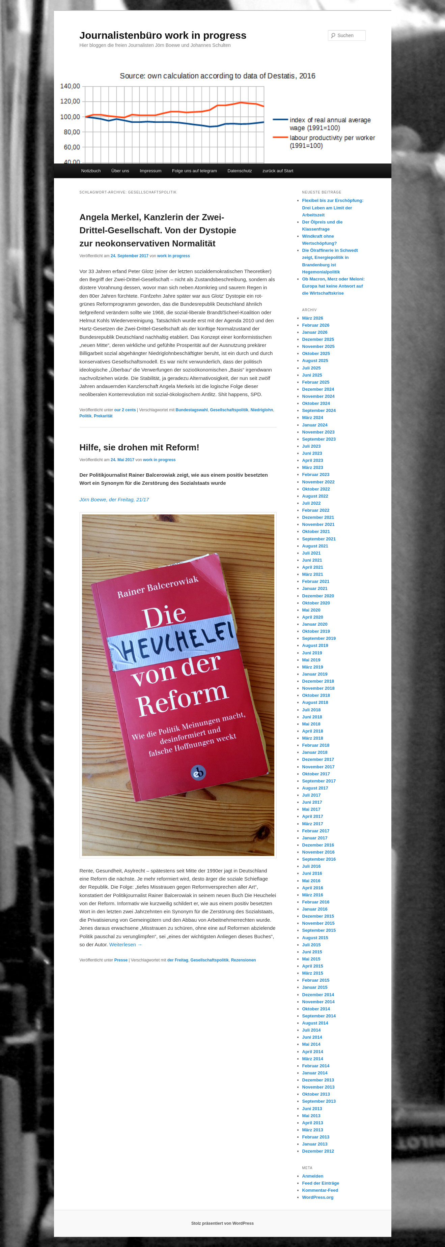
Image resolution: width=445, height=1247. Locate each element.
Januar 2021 (315, 588)
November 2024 (318, 396)
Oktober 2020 (316, 602)
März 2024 (312, 417)
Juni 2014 (312, 1037)
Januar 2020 (315, 624)
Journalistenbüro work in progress (163, 35)
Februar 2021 (316, 581)
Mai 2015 (311, 958)
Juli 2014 (311, 1030)
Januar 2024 (315, 424)
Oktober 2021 (316, 531)
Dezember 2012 (318, 1151)
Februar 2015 (316, 980)
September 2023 (319, 439)
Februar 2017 (316, 830)
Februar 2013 (316, 1136)
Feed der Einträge (320, 1183)
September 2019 (319, 638)
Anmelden (313, 1176)
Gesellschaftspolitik (229, 410)
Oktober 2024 (316, 403)
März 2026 (312, 318)
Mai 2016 (311, 880)
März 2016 (312, 894)
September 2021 (319, 538)
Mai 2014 (311, 1044)
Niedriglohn (262, 410)
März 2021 (312, 574)
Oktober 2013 (316, 1094)
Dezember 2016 (318, 845)
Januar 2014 (315, 1072)
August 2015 (315, 937)
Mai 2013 (311, 1115)
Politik (86, 416)
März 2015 (312, 973)
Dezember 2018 (318, 681)
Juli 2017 (311, 795)
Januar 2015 (315, 987)
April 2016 (312, 887)
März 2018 (312, 738)
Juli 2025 (311, 367)
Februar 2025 (316, 382)
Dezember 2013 (318, 1079)
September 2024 (319, 410)
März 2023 (312, 467)
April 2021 (312, 567)
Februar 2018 (316, 745)
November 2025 (318, 346)
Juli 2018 (311, 709)
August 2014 (315, 1023)
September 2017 (319, 780)
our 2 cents (125, 410)
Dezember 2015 (318, 916)
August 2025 (315, 360)
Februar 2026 (316, 325)
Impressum (150, 170)
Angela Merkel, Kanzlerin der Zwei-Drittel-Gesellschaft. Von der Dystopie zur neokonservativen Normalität (158, 230)
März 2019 (312, 667)
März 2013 (312, 1129)
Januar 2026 (315, 332)
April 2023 (312, 460)
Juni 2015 (312, 951)
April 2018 (312, 731)
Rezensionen (243, 960)
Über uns (120, 170)
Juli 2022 (311, 503)
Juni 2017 (312, 802)
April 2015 (312, 966)
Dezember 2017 (318, 759)
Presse (121, 960)
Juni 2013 (312, 1108)
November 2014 (318, 1001)
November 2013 (318, 1087)
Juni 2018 (312, 716)
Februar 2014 (316, 1065)
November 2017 (318, 766)
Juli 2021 (311, 553)
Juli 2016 (311, 866)
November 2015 (318, 923)
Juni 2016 (312, 873)
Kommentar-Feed (320, 1190)
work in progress (173, 256)
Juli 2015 (311, 944)
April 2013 (312, 1122)
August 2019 (315, 645)
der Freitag (177, 960)
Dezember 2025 (318, 339)
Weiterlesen (125, 944)
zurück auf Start (277, 170)
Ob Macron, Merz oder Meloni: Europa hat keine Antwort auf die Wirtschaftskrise (333, 286)
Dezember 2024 (318, 389)
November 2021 (318, 524)
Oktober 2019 (316, 631)
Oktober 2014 (316, 1008)
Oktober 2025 (316, 353)
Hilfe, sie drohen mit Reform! (139, 447)
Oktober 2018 (316, 695)
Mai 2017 (311, 809)
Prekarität (103, 416)
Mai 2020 (311, 610)
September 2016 (319, 859)
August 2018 (315, 702)
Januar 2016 (315, 909)
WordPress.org (318, 1197)
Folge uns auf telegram (194, 170)
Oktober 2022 (316, 489)
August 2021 (315, 545)
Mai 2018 (311, 723)
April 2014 (312, 1051)
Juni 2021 (312, 560)
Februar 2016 (316, 901)
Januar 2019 (315, 674)
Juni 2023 (312, 453)
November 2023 (318, 432)
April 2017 (312, 816)
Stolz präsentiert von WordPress (222, 1223)
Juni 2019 (312, 652)
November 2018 (318, 688)
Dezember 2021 (318, 517)
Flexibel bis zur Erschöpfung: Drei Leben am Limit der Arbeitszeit (333, 207)
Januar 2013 (315, 1144)
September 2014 (319, 1015)
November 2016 (318, 852)
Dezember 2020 (318, 595)
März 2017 (312, 823)
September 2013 (319, 1101)
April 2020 (312, 617)
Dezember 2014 (318, 994)
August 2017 (315, 788)
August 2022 (315, 496)
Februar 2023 (316, 474)
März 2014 (312, 1058)
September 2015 (319, 930)
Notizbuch (91, 170)
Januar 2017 (315, 837)
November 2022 (318, 481)
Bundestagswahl (192, 410)
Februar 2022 (316, 510)
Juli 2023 (311, 446)
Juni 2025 (312, 375)
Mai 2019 (311, 659)
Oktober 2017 (316, 773)
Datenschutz (240, 170)
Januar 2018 (315, 752)
